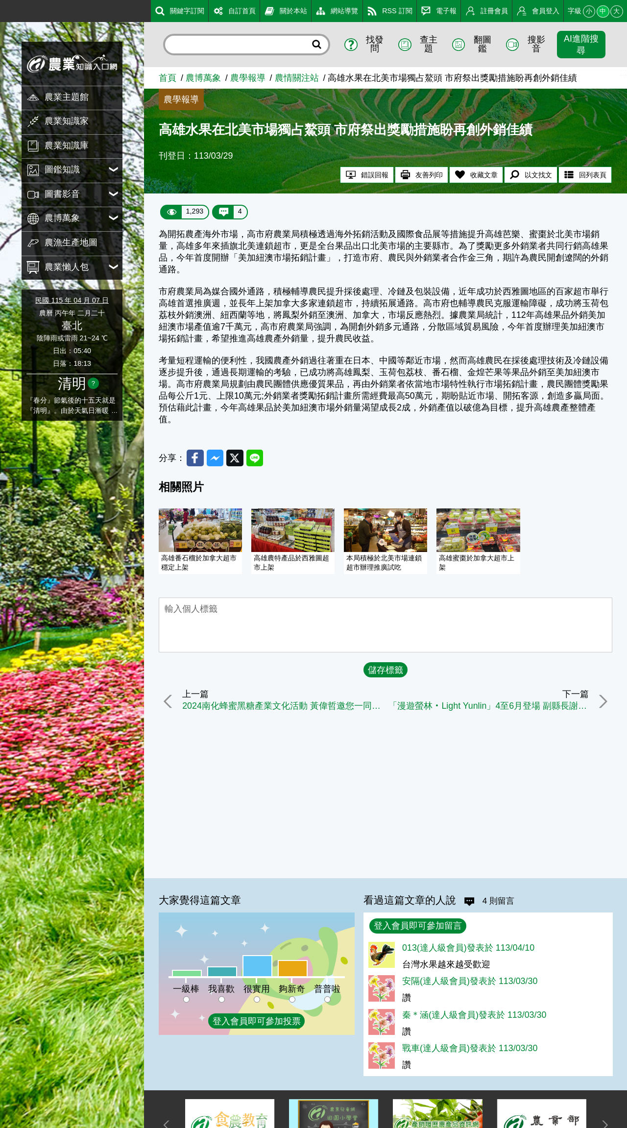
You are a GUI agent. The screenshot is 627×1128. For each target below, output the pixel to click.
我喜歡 (221, 989)
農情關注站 (297, 78)
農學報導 (247, 78)
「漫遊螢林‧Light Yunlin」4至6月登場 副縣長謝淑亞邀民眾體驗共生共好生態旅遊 (488, 707)
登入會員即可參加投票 (257, 1021)
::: (3, 9)
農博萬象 (203, 78)
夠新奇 (292, 989)
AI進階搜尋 (581, 44)
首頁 (167, 78)
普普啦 (327, 989)
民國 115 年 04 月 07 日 (71, 300)
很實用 (256, 989)
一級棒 (186, 989)
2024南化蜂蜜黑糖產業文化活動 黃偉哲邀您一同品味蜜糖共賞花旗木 (283, 707)
